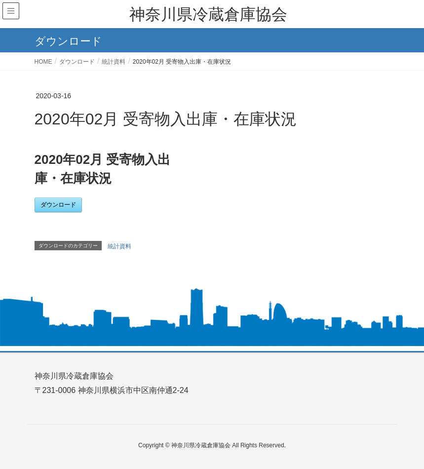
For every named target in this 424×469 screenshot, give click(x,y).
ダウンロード (58, 204)
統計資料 (119, 246)
